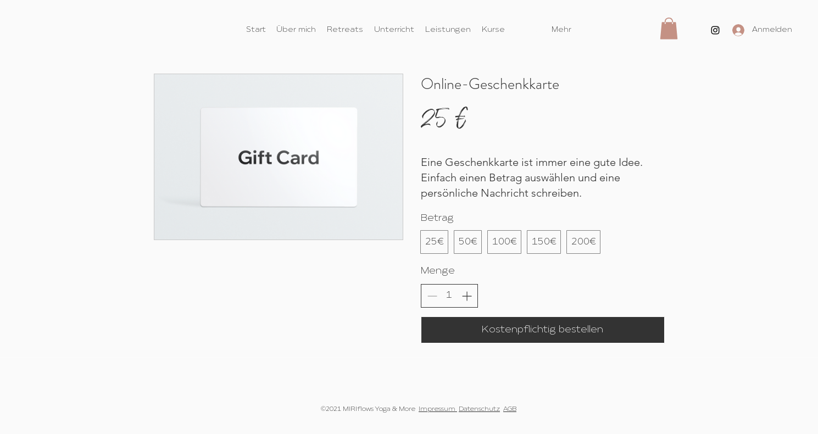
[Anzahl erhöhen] (466, 296)
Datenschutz (479, 409)
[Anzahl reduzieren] (432, 296)
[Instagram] (715, 30)
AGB (509, 409)
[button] (669, 28)
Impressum (438, 409)
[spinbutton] (449, 295)
